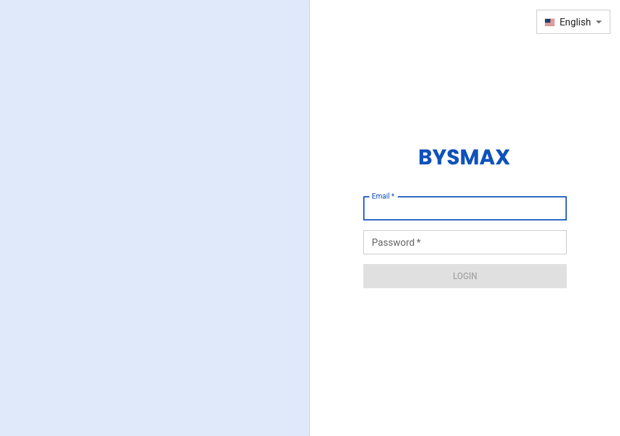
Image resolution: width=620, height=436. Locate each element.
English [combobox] (568, 22)
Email (383, 196)
